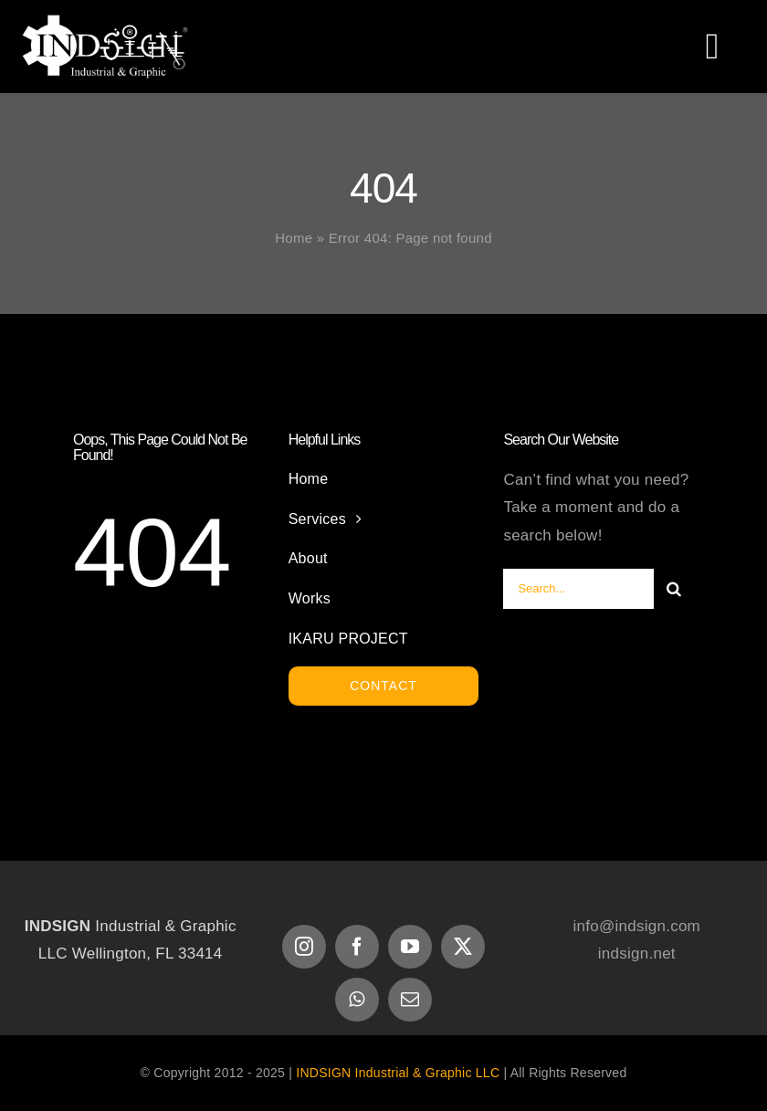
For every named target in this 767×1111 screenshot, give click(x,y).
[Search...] (578, 589)
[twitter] (463, 947)
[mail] (410, 1000)
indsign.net (637, 953)
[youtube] (410, 947)
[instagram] (304, 947)
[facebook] (357, 947)
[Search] (674, 589)
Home (293, 238)
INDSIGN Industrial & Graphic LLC (397, 1072)
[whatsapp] (357, 1000)
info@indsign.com (636, 926)
